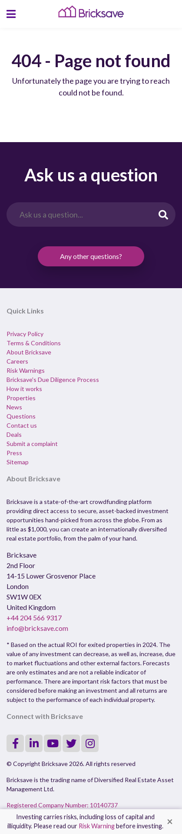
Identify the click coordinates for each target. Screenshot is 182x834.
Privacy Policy (25, 333)
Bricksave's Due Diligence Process (53, 379)
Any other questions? (91, 256)
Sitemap (18, 462)
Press (14, 452)
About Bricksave (29, 352)
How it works (24, 388)
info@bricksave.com (37, 628)
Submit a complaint (32, 443)
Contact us (22, 425)
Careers (17, 361)
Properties (21, 398)
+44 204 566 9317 (34, 617)
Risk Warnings (26, 370)
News (14, 407)
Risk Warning (97, 826)
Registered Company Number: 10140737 (62, 805)
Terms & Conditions (34, 343)
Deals (14, 434)
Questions (21, 416)
